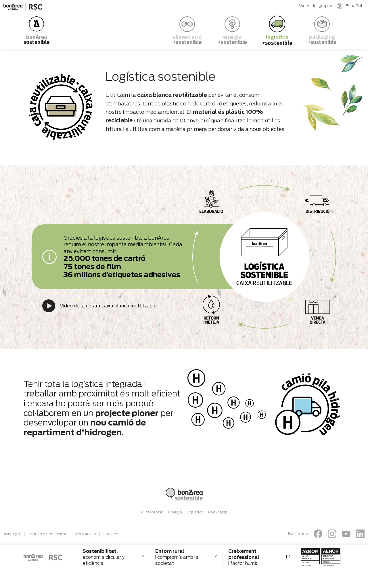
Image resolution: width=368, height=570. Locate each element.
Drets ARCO (84, 534)
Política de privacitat (47, 534)
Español (349, 6)
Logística (195, 512)
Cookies (110, 534)
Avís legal (12, 534)
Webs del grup (315, 5)
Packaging (217, 512)
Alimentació (152, 512)
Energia (175, 512)
